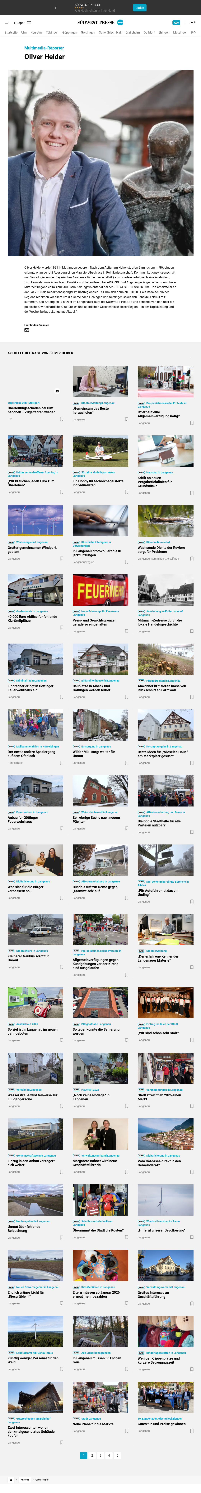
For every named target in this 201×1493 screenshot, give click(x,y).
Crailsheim (132, 32)
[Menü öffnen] (6, 23)
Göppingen (69, 32)
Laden (140, 8)
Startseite (11, 32)
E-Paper (22, 23)
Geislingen (88, 32)
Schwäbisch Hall (110, 32)
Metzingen (180, 32)
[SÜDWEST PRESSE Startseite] (100, 22)
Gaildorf (149, 32)
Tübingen (52, 32)
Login (193, 22)
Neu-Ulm (36, 32)
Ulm (24, 32)
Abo (176, 22)
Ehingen (163, 32)
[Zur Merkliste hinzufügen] (61, 419)
